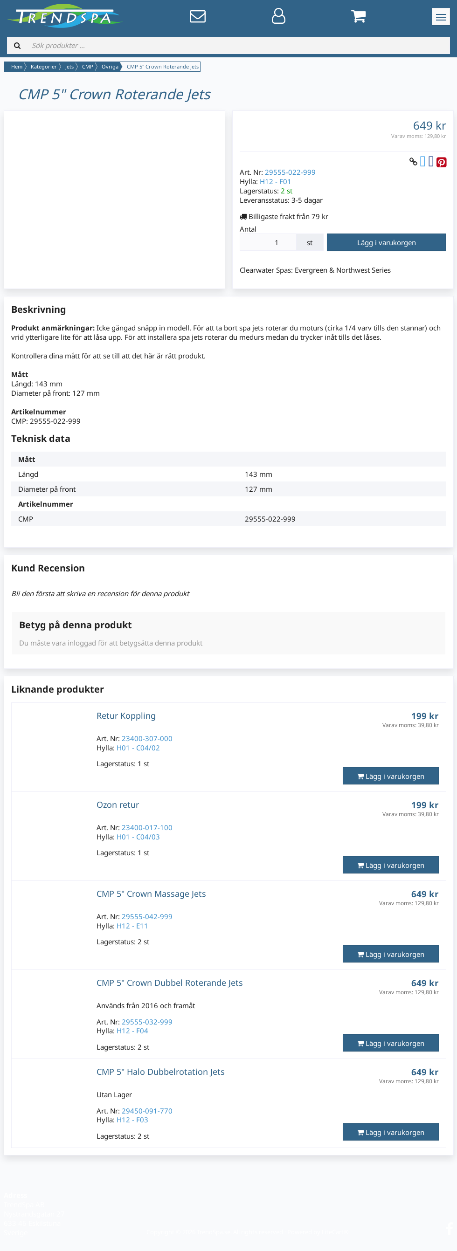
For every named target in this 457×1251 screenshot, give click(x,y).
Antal (248, 229)
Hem (16, 66)
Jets (69, 66)
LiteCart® (335, 1232)
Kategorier (44, 66)
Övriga (110, 66)
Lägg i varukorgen (386, 242)
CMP (87, 66)
